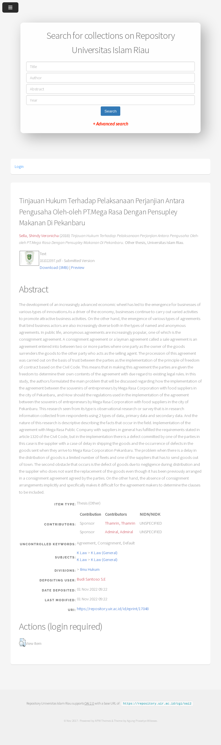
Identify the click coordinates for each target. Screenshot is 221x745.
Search (110, 111)
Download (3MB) (54, 267)
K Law (82, 552)
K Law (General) (104, 552)
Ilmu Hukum (90, 569)
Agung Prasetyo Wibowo (142, 720)
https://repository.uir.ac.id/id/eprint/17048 (113, 608)
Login (19, 166)
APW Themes (103, 720)
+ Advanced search (110, 123)
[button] (22, 642)
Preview (77, 267)
